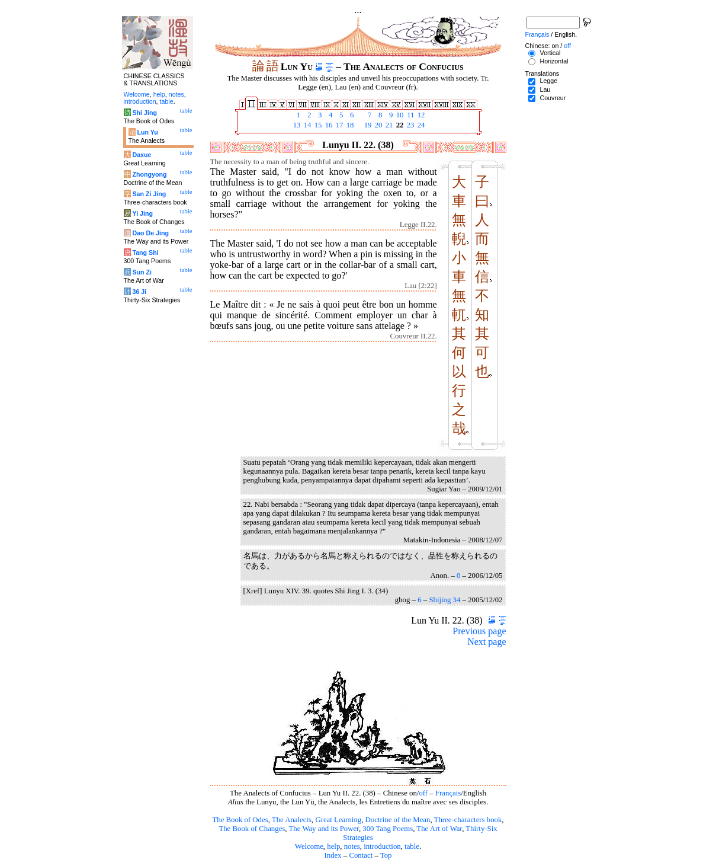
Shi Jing (144, 112)
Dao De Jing (150, 233)
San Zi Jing (149, 193)
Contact (361, 855)
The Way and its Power (324, 829)
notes (352, 846)
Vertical (550, 52)
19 (367, 125)
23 (410, 125)
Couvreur (553, 97)
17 (338, 125)
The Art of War (439, 829)
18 (349, 125)
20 (378, 125)
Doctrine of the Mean (398, 820)
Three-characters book (468, 820)
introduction (382, 846)
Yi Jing (142, 213)
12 (420, 115)
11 (410, 115)
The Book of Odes (240, 820)
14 (307, 125)
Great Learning (338, 820)
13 (296, 125)
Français (448, 793)
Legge (548, 80)
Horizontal (554, 61)
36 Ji (139, 291)
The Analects (292, 820)
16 (328, 125)
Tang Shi (145, 252)
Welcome (309, 846)
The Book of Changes (252, 829)
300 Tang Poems (387, 829)
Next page (486, 642)
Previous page (479, 631)
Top (386, 855)
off (423, 793)
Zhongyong (149, 174)
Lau (545, 89)
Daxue (141, 154)
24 (420, 125)
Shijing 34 (444, 600)
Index (332, 855)
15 (317, 125)
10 (399, 115)
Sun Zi (142, 272)
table (411, 846)
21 (388, 125)
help (333, 846)
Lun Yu (147, 132)
